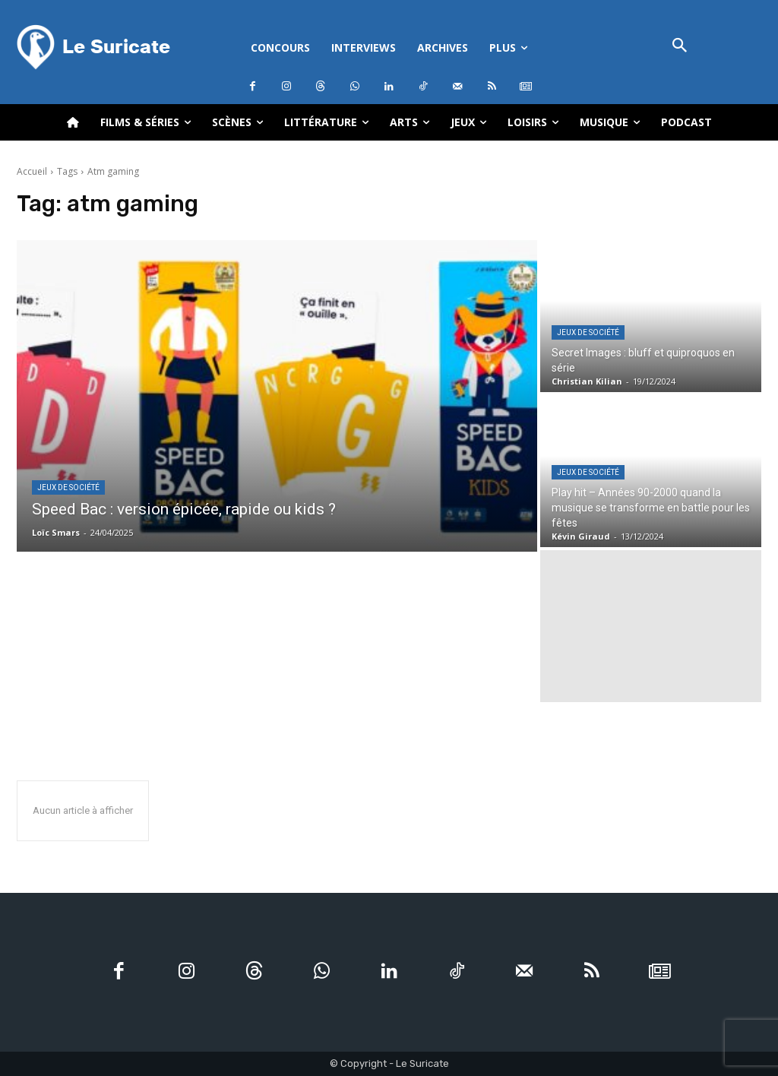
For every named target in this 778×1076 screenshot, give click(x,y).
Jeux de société (68, 487)
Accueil (32, 171)
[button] (679, 46)
